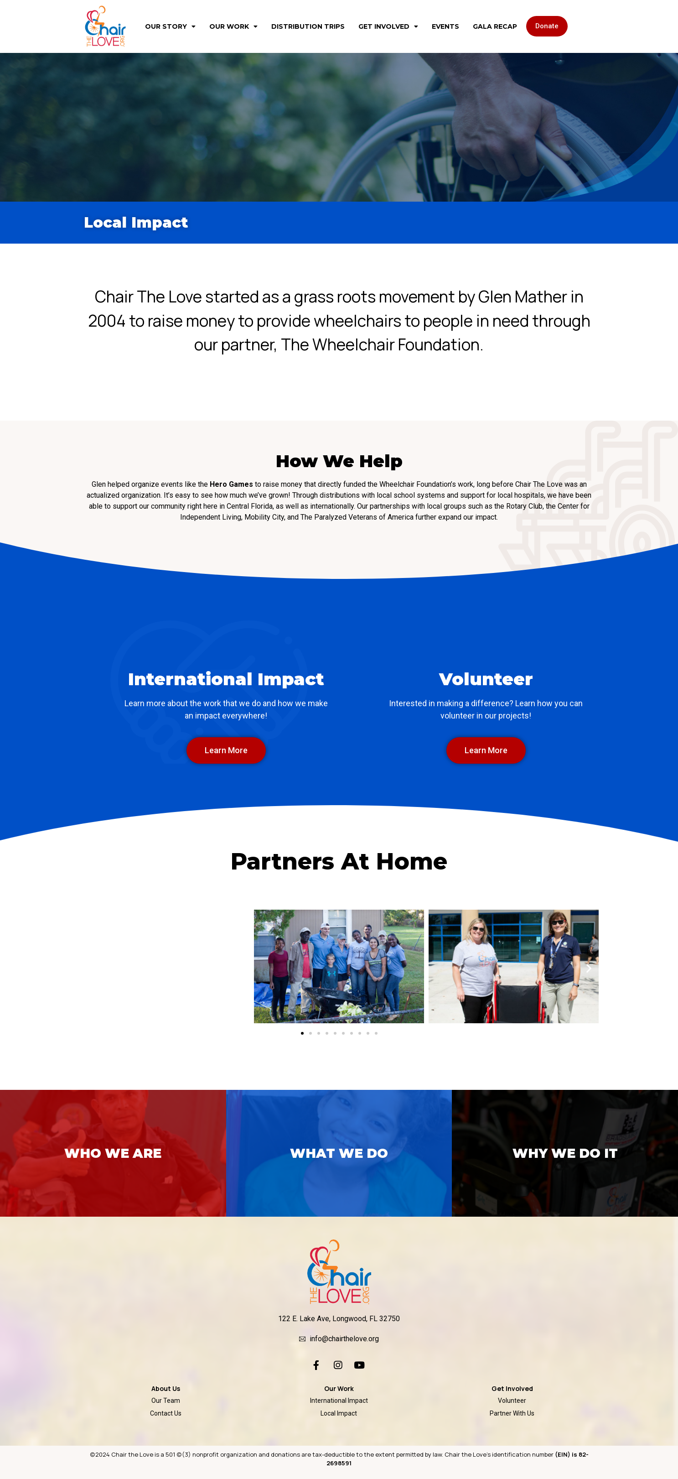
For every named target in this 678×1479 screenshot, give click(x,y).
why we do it (565, 1153)
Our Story (170, 26)
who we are (112, 1153)
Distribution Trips (308, 26)
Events (445, 26)
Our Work (233, 26)
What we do (339, 1153)
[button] (547, 26)
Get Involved (388, 26)
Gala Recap (495, 26)
